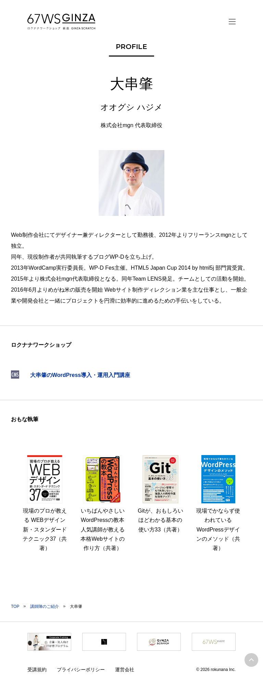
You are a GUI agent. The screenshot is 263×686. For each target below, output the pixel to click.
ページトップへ (251, 660)
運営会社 (124, 669)
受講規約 (37, 669)
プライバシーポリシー (81, 669)
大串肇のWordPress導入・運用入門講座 (80, 375)
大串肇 (76, 606)
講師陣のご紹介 (44, 606)
